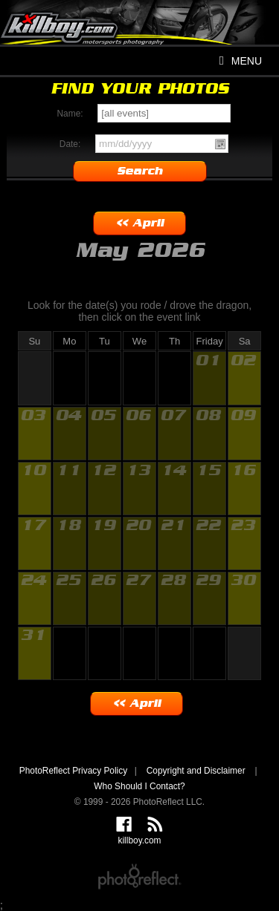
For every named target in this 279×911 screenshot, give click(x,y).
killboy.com (139, 36)
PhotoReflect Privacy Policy (73, 770)
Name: (70, 113)
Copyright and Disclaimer (197, 770)
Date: (70, 144)
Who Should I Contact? (139, 786)
